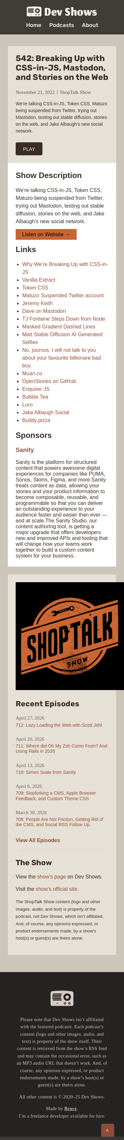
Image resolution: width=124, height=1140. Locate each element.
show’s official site (56, 889)
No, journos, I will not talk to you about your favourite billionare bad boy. (61, 357)
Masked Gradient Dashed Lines (58, 326)
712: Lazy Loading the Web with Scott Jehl (59, 725)
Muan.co (32, 373)
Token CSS (35, 287)
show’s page (51, 876)
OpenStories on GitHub (49, 381)
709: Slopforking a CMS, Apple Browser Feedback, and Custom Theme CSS (56, 795)
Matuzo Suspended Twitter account (63, 295)
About (90, 25)
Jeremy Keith (37, 303)
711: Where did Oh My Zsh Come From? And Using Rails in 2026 (61, 748)
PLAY (29, 149)
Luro (27, 404)
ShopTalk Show (75, 92)
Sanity (25, 449)
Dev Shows (62, 11)
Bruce (70, 1108)
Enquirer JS (36, 389)
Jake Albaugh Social (45, 412)
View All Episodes (38, 840)
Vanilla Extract (38, 280)
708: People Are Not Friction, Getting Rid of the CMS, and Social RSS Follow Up (59, 822)
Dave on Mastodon (44, 311)
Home (33, 25)
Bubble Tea (35, 397)
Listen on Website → (46, 234)
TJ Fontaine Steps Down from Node (63, 319)
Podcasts (61, 25)
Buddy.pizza (36, 420)
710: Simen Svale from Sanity (46, 772)
